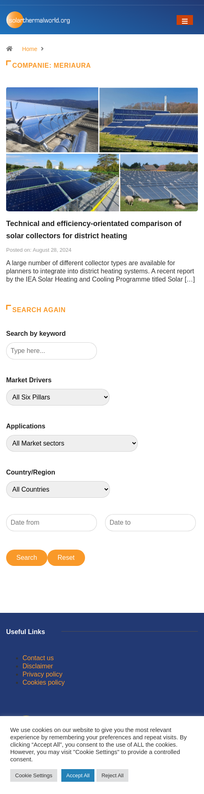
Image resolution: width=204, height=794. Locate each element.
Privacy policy (42, 674)
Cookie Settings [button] (33, 775)
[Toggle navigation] (185, 20)
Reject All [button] (112, 775)
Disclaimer (37, 666)
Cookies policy (43, 682)
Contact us (38, 657)
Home (29, 49)
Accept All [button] (78, 775)
